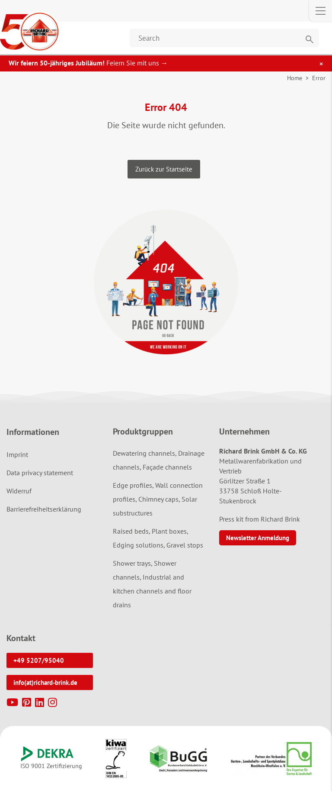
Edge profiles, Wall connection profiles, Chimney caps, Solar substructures (158, 499)
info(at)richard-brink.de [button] (45, 682)
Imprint (17, 454)
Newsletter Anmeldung (257, 538)
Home (294, 78)
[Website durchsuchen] (224, 38)
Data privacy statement (39, 472)
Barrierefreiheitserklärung (43, 509)
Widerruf (19, 490)
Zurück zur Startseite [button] (163, 169)
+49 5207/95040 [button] (38, 660)
